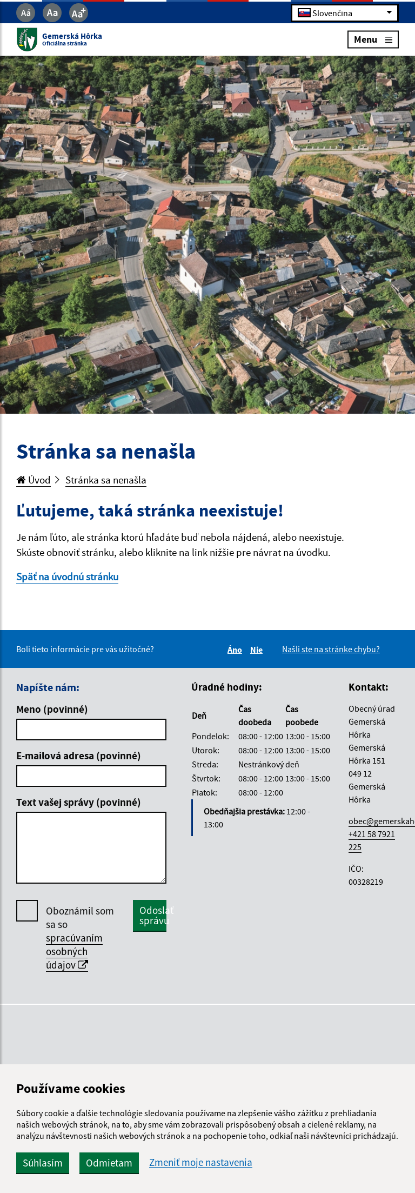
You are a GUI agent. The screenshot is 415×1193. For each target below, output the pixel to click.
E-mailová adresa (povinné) (78, 755)
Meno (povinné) (52, 708)
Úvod (33, 479)
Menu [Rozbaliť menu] (373, 39)
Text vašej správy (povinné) (78, 802)
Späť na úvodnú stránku (67, 576)
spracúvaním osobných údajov (74, 951)
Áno (236, 649)
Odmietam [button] (109, 1162)
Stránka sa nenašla (105, 479)
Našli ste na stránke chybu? (331, 649)
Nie (258, 649)
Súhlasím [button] (43, 1162)
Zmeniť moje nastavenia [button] (200, 1162)
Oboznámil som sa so (80, 938)
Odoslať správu (152, 915)
